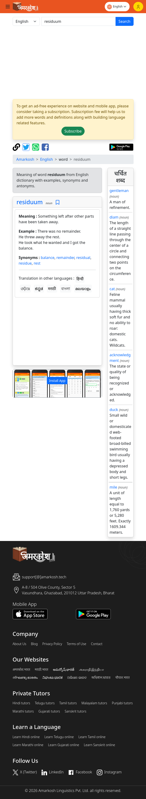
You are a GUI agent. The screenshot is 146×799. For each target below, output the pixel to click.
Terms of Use (76, 644)
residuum (30, 202)
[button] (19, 383)
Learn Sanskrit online (99, 745)
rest (37, 263)
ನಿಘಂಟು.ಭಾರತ (52, 677)
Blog (34, 644)
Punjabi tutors (122, 703)
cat (112, 288)
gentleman (119, 190)
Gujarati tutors (49, 711)
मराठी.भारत (41, 669)
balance (48, 257)
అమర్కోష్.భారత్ (63, 669)
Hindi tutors (21, 703)
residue (25, 263)
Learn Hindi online (26, 737)
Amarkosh (25, 159)
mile (113, 487)
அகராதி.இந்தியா (91, 669)
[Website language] (117, 6)
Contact (96, 644)
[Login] (138, 6)
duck (114, 409)
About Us (19, 644)
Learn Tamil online (92, 737)
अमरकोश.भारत (21, 669)
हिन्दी (79, 278)
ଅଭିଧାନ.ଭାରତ (76, 677)
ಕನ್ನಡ (39, 288)
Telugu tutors (45, 703)
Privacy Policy (52, 644)
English (46, 159)
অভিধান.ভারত (101, 677)
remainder (65, 257)
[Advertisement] (57, 332)
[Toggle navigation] (8, 6)
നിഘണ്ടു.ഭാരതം (25, 677)
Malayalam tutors (94, 703)
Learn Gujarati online (63, 745)
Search (125, 21)
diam (114, 217)
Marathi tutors (23, 711)
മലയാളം (83, 288)
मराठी (52, 288)
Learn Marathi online (28, 745)
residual (83, 257)
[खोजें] (78, 21)
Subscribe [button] (73, 131)
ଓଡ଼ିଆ (25, 288)
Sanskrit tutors (75, 711)
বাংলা (65, 288)
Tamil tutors (68, 703)
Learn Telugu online (59, 737)
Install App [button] (57, 380)
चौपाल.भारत (122, 677)
